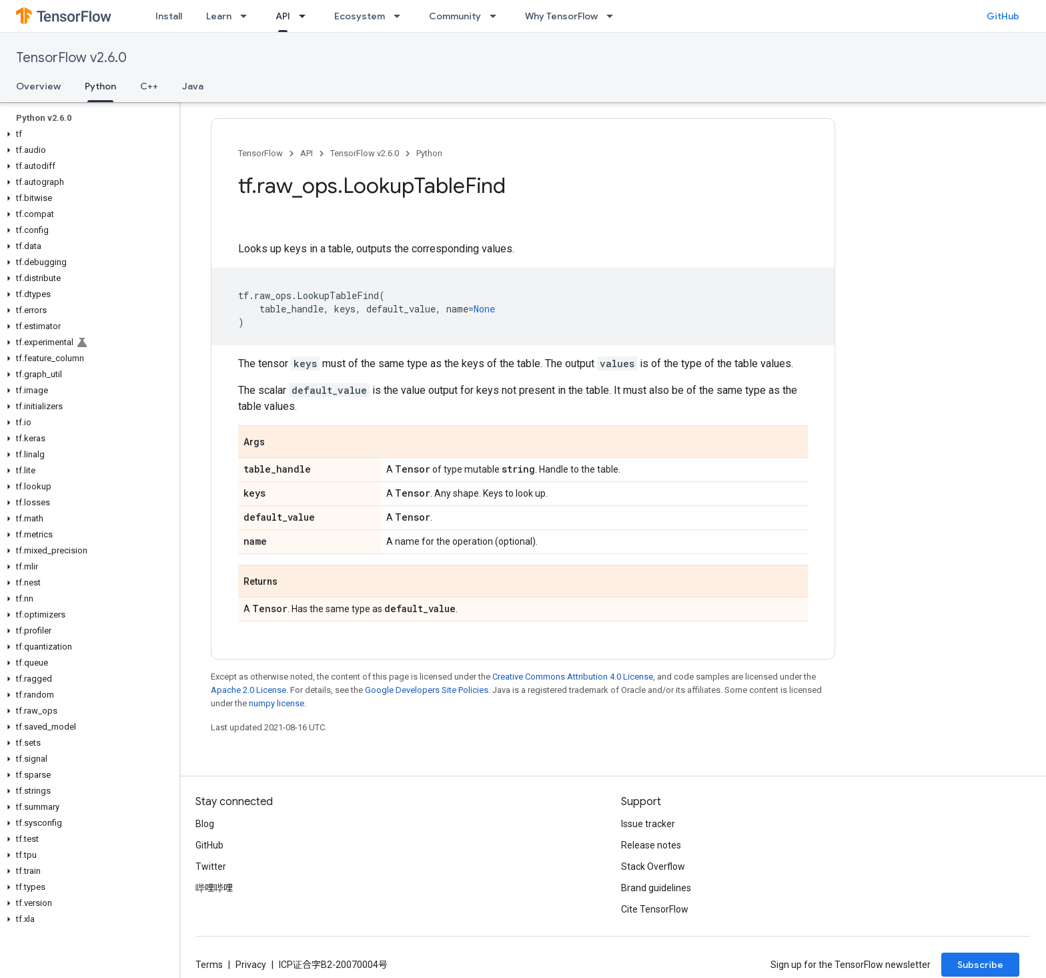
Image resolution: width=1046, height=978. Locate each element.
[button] (87, 134)
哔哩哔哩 (214, 888)
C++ (149, 86)
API (306, 153)
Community (455, 16)
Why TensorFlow (561, 16)
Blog (204, 823)
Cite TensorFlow (654, 909)
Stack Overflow (653, 866)
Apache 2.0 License (248, 690)
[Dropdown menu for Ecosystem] (401, 16)
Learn (218, 16)
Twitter (210, 866)
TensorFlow (260, 153)
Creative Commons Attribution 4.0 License (572, 677)
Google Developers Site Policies (426, 690)
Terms (209, 964)
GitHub (1003, 16)
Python (429, 153)
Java (192, 86)
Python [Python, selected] (100, 86)
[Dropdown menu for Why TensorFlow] (614, 16)
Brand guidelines (656, 888)
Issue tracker (648, 823)
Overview (38, 86)
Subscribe (980, 965)
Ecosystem (359, 16)
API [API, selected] (283, 16)
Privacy (250, 964)
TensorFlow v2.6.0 (71, 57)
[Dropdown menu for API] (306, 16)
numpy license (276, 703)
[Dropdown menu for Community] (497, 16)
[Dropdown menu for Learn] (247, 16)
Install (168, 16)
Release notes (651, 845)
